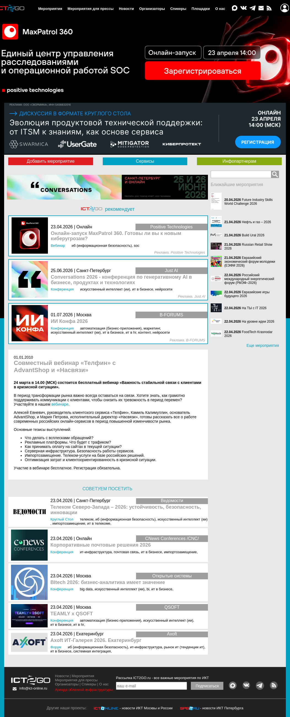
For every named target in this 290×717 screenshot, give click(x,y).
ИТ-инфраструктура (96, 552)
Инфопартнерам (239, 161)
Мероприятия (50, 9)
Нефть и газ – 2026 (256, 222)
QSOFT (172, 607)
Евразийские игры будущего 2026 (247, 294)
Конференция (61, 552)
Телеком (86, 519)
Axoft (172, 634)
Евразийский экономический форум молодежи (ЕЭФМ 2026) (249, 261)
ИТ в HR (78, 624)
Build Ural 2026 (253, 235)
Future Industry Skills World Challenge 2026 (248, 202)
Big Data (86, 589)
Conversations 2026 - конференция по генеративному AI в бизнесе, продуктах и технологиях (121, 280)
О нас (220, 9)
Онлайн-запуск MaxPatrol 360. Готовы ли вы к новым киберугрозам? (116, 236)
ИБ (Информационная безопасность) (125, 519)
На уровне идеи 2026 (258, 321)
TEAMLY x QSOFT (71, 613)
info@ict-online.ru (33, 688)
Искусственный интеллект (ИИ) (183, 519)
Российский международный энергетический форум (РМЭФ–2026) (249, 279)
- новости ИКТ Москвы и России (146, 708)
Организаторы (152, 9)
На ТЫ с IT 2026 (254, 308)
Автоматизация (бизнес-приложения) (110, 620)
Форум (55, 647)
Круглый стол (61, 519)
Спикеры (178, 9)
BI (148, 589)
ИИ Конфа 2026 (69, 321)
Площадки (201, 9)
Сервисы (145, 161)
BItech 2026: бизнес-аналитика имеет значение (107, 582)
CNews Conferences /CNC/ (172, 538)
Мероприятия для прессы (90, 9)
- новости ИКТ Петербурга (221, 708)
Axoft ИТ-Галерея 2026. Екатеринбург (96, 640)
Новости (126, 9)
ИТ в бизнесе (151, 552)
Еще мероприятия (262, 345)
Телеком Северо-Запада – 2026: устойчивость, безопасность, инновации (125, 510)
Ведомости (172, 500)
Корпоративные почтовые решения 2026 (100, 545)
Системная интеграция (92, 651)
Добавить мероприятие (50, 161)
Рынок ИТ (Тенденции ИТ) (184, 647)
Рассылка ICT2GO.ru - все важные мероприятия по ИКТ (162, 678)
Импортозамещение (68, 523)
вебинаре (60, 404)
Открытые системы (172, 576)
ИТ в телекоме (98, 523)
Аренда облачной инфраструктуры (84, 690)
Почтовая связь (126, 552)
